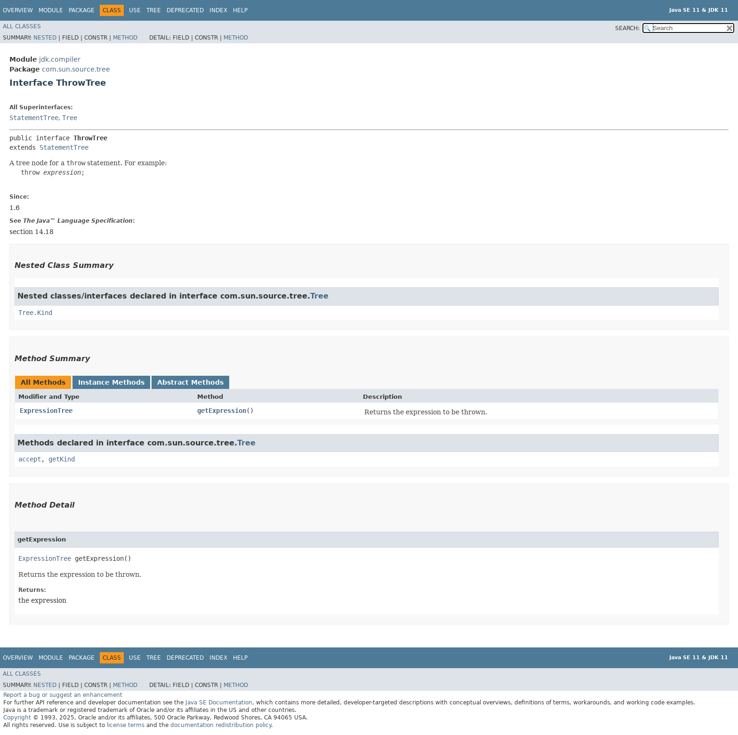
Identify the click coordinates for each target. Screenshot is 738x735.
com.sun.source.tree (76, 69)
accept (29, 459)
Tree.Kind (35, 312)
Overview (18, 10)
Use (135, 10)
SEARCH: (627, 28)
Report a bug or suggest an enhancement (62, 695)
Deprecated (185, 10)
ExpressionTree (46, 410)
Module (51, 10)
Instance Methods (111, 382)
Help (240, 10)
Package (82, 10)
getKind (61, 459)
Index (218, 10)
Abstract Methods (190, 382)
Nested (44, 37)
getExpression (221, 410)
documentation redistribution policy (220, 725)
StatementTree (33, 117)
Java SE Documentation (218, 702)
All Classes (22, 26)
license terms (125, 725)
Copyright (17, 717)
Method (125, 37)
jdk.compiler (59, 59)
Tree (153, 10)
